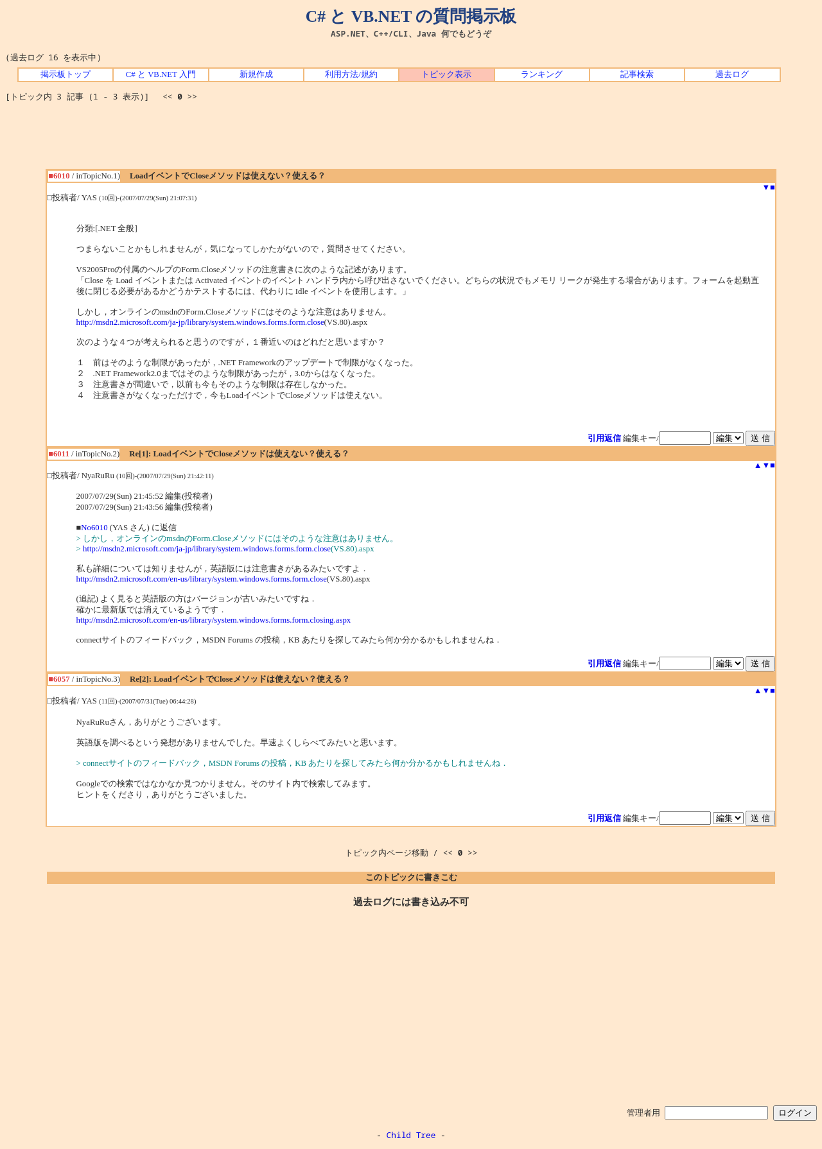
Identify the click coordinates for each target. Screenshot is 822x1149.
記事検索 (637, 74)
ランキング (542, 74)
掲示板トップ (65, 74)
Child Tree (411, 1135)
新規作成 (256, 74)
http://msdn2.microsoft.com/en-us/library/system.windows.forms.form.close (201, 578)
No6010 (94, 527)
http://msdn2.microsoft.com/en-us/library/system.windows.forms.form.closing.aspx (213, 620)
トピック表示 (446, 74)
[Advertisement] (411, 140)
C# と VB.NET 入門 (161, 74)
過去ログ (732, 74)
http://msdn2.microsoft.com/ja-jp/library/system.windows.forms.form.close (200, 322)
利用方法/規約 (351, 74)
